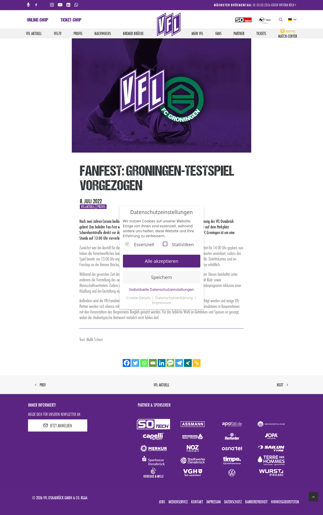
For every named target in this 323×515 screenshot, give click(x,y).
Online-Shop (37, 20)
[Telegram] (179, 363)
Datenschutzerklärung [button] (174, 297)
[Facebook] (127, 363)
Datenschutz (233, 501)
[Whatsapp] (144, 363)
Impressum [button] (161, 302)
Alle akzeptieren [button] (161, 261)
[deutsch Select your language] (292, 20)
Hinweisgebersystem (285, 501)
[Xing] (188, 363)
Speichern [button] (161, 277)
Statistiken (178, 244)
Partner (239, 33)
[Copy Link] (197, 363)
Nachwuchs (102, 33)
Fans (218, 33)
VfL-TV (57, 33)
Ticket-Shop (71, 20)
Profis (78, 33)
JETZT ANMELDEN (57, 425)
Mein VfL (197, 33)
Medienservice (178, 501)
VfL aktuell (34, 33)
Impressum (213, 501)
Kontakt (197, 501)
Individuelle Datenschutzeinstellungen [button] (161, 289)
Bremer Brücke (133, 33)
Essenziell (139, 244)
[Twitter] (135, 363)
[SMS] (170, 363)
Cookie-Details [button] (138, 297)
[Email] (153, 363)
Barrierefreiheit (256, 501)
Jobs (162, 501)
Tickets (261, 33)
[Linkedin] (162, 363)
